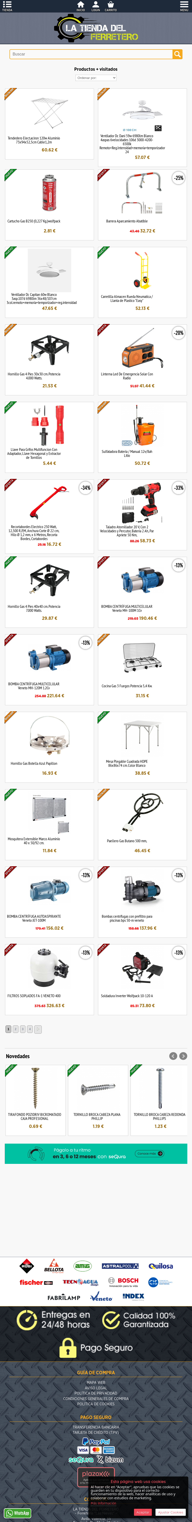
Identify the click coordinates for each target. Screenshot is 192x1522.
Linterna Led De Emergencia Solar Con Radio (127, 375)
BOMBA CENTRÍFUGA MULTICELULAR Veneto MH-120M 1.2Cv (34, 685)
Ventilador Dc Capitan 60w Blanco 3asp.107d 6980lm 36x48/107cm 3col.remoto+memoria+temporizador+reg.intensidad (41, 298)
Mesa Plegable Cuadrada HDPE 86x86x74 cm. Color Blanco (127, 763)
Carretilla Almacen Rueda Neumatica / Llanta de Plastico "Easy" (127, 298)
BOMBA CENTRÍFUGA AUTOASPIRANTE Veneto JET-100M (34, 918)
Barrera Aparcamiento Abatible (127, 220)
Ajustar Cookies (170, 1512)
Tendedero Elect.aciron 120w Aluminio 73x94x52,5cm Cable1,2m (34, 139)
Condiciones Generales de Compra (96, 1399)
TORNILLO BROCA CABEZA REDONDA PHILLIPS (160, 1116)
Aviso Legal (96, 1388)
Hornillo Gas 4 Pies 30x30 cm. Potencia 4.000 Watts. (34, 375)
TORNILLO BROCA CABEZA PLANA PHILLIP (97, 1116)
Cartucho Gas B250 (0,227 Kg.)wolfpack (34, 220)
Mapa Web (96, 1383)
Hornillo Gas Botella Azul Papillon (34, 763)
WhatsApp (17, 1513)
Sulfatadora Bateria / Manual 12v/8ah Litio (127, 453)
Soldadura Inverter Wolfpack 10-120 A (127, 995)
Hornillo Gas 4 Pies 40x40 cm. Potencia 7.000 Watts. (34, 608)
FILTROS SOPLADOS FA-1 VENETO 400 (34, 995)
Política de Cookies (95, 1404)
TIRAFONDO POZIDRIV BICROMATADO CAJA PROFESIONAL (34, 1116)
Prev (173, 1056)
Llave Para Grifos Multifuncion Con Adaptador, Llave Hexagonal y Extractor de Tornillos (34, 453)
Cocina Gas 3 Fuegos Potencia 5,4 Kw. (127, 685)
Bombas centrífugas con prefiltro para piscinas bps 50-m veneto (127, 918)
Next (183, 1056)
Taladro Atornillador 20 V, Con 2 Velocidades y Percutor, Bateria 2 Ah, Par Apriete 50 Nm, (127, 530)
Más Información (103, 1503)
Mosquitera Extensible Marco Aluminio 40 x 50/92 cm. (34, 840)
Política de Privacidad (95, 1393)
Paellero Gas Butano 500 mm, (127, 840)
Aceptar (142, 1512)
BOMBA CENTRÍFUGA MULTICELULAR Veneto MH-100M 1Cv (126, 608)
